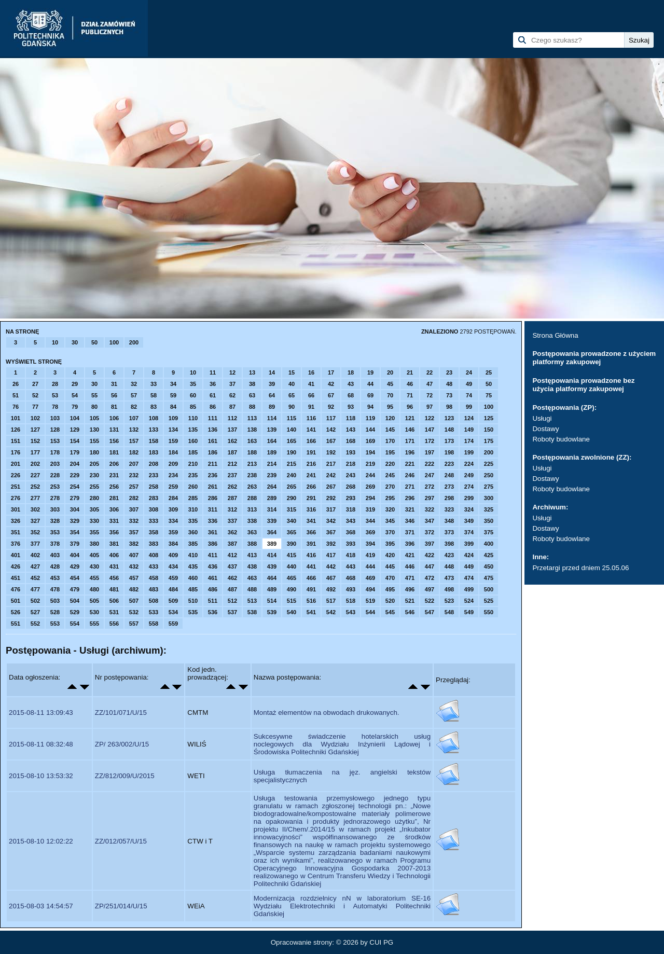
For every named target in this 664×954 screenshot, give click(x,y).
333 (153, 521)
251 (15, 486)
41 (311, 384)
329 (74, 521)
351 (15, 532)
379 (74, 544)
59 (173, 395)
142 (331, 429)
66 (311, 395)
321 (409, 509)
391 (311, 544)
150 (488, 429)
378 (55, 544)
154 (74, 441)
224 (469, 464)
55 (94, 395)
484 (173, 589)
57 (134, 395)
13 (252, 372)
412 (232, 555)
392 (331, 544)
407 (134, 555)
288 (252, 498)
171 (409, 441)
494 (370, 589)
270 (390, 486)
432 (134, 566)
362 (232, 532)
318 (350, 509)
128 (55, 429)
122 (429, 418)
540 (291, 612)
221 (409, 464)
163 (252, 441)
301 (15, 509)
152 (35, 441)
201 (15, 464)
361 (212, 532)
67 (331, 395)
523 (449, 601)
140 (291, 429)
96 (410, 407)
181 (114, 452)
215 (291, 464)
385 (193, 544)
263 (252, 486)
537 (232, 612)
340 (291, 521)
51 (15, 395)
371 (409, 532)
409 (173, 555)
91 (311, 407)
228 (55, 475)
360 (193, 532)
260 (193, 486)
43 (351, 384)
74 (469, 395)
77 (35, 407)
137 (232, 429)
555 (94, 623)
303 (55, 509)
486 (212, 589)
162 (232, 441)
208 (153, 464)
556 (114, 623)
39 (272, 384)
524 (469, 601)
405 (94, 555)
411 (212, 555)
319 (370, 509)
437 (232, 566)
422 (429, 555)
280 (94, 498)
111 (212, 418)
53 (55, 395)
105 (94, 418)
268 (350, 486)
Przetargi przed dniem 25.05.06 (580, 568)
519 (370, 601)
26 (15, 384)
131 (114, 429)
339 (271, 521)
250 (488, 475)
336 (212, 521)
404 (74, 555)
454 (74, 578)
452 (35, 578)
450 (488, 566)
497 (429, 589)
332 (134, 521)
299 (469, 498)
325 (488, 509)
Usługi (541, 418)
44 (370, 384)
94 (370, 407)
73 (449, 395)
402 (35, 555)
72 (429, 395)
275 (488, 486)
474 (469, 578)
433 (153, 566)
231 (114, 475)
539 (271, 612)
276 (15, 498)
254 (74, 486)
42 (331, 384)
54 (75, 395)
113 (252, 418)
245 (390, 475)
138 (252, 429)
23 (449, 372)
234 (173, 475)
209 (173, 464)
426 (15, 566)
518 (350, 601)
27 (35, 384)
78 (55, 407)
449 (469, 566)
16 (311, 372)
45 (390, 384)
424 (469, 555)
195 (390, 452)
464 (271, 578)
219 (370, 464)
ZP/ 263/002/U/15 (122, 744)
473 (449, 578)
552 (35, 623)
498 (449, 589)
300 (488, 498)
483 (153, 589)
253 (55, 486)
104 (74, 418)
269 (370, 486)
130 (94, 429)
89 (272, 407)
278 (55, 498)
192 (331, 452)
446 (409, 566)
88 (252, 407)
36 (213, 384)
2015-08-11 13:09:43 (41, 712)
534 (173, 612)
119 (370, 418)
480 (94, 589)
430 (94, 566)
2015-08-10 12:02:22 (41, 841)
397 (429, 544)
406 (114, 555)
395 (390, 544)
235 (193, 475)
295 (390, 498)
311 (212, 509)
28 (55, 384)
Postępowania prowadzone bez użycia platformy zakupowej (583, 385)
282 (134, 498)
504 (74, 601)
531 (114, 612)
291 (311, 498)
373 (449, 532)
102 (35, 418)
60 (193, 395)
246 (409, 475)
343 (350, 521)
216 (311, 464)
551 (15, 623)
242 (331, 475)
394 (370, 544)
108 (153, 418)
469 (370, 578)
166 (311, 441)
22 (429, 372)
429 (74, 566)
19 (370, 372)
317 (331, 509)
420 (390, 555)
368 (350, 532)
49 (469, 384)
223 (449, 464)
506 (114, 601)
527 (35, 612)
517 (331, 601)
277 (35, 498)
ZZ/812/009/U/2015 (125, 776)
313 (252, 509)
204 (74, 464)
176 (15, 452)
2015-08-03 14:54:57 (41, 906)
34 (173, 384)
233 (153, 475)
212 (232, 464)
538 (252, 612)
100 (114, 342)
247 (429, 475)
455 (94, 578)
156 (114, 441)
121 (409, 418)
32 (134, 384)
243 (350, 475)
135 (193, 429)
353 (55, 532)
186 (212, 452)
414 (271, 555)
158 (153, 441)
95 (390, 407)
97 (429, 407)
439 (271, 566)
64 (272, 395)
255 (94, 486)
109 (173, 418)
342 (331, 521)
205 (94, 464)
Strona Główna (555, 335)
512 (232, 601)
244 (370, 475)
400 (488, 544)
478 (55, 589)
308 (153, 509)
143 (350, 429)
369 (370, 532)
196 (409, 452)
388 (252, 544)
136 (212, 429)
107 (134, 418)
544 (370, 612)
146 (409, 429)
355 (94, 532)
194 (370, 452)
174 (469, 441)
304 (74, 509)
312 (232, 509)
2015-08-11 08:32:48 (41, 744)
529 (74, 612)
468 (350, 578)
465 (291, 578)
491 (311, 589)
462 (232, 578)
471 (409, 578)
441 (311, 566)
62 (232, 395)
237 (232, 475)
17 (331, 372)
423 (449, 555)
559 (173, 623)
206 (114, 464)
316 (311, 509)
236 (212, 475)
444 (370, 566)
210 (193, 464)
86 (213, 407)
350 (488, 521)
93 (351, 407)
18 (351, 372)
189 (271, 452)
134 (173, 429)
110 (193, 418)
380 (94, 544)
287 (232, 498)
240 (291, 475)
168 (350, 441)
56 (114, 395)
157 (134, 441)
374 (469, 532)
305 (94, 509)
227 (35, 475)
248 (449, 475)
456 (114, 578)
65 (291, 395)
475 (488, 578)
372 (429, 532)
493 (350, 589)
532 (134, 612)
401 (15, 555)
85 (193, 407)
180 (94, 452)
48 (449, 384)
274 (469, 486)
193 (350, 452)
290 (291, 498)
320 (390, 509)
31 (114, 384)
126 (15, 429)
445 (390, 566)
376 (15, 544)
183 (153, 452)
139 (271, 429)
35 (193, 384)
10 (55, 342)
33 (153, 384)
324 (469, 509)
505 (94, 601)
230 (94, 475)
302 (35, 509)
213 (252, 464)
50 (94, 342)
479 (74, 589)
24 (469, 372)
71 (410, 395)
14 (272, 372)
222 (429, 464)
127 (35, 429)
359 (173, 532)
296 (409, 498)
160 (193, 441)
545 (390, 612)
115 (291, 418)
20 (390, 372)
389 (271, 544)
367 (331, 532)
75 (489, 395)
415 (291, 555)
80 (94, 407)
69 (370, 395)
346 (409, 521)
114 (271, 418)
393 (350, 544)
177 (35, 452)
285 (193, 498)
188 (252, 452)
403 (55, 555)
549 (469, 612)
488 (252, 589)
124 (469, 418)
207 (134, 464)
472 (429, 578)
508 (153, 601)
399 (469, 544)
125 (488, 418)
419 (370, 555)
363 (252, 532)
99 (469, 407)
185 (193, 452)
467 (331, 578)
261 (212, 486)
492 (331, 589)
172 (429, 441)
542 (331, 612)
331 (114, 521)
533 (153, 612)
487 (232, 589)
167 (331, 441)
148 (449, 429)
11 (213, 372)
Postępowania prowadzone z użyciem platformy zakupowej (594, 358)
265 (291, 486)
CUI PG (381, 942)
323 (449, 509)
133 (153, 429)
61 (213, 395)
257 (134, 486)
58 (153, 395)
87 (232, 407)
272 (429, 486)
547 (429, 612)
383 (153, 544)
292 (331, 498)
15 (291, 372)
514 (271, 601)
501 (15, 601)
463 (252, 578)
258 (153, 486)
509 (173, 601)
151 (15, 441)
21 (410, 372)
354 (74, 532)
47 (429, 384)
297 (429, 498)
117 (331, 418)
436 (212, 566)
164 (271, 441)
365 (291, 532)
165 (291, 441)
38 (252, 384)
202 (35, 464)
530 (94, 612)
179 (74, 452)
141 (311, 429)
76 (15, 407)
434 (173, 566)
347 (429, 521)
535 (193, 612)
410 (193, 555)
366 (311, 532)
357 (134, 532)
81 (114, 407)
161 (212, 441)
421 (409, 555)
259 (173, 486)
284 (173, 498)
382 (134, 544)
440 (291, 566)
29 (75, 384)
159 (173, 441)
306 (114, 509)
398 (449, 544)
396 (409, 544)
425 (488, 555)
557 (134, 623)
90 (291, 407)
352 (35, 532)
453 (55, 578)
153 (55, 441)
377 (35, 544)
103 (55, 418)
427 (35, 566)
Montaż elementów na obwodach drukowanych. (326, 712)
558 (153, 623)
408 (153, 555)
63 (252, 395)
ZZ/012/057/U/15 (121, 841)
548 (449, 612)
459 (173, 578)
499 (469, 589)
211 (212, 464)
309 (173, 509)
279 (74, 498)
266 (311, 486)
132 (134, 429)
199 (469, 452)
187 (232, 452)
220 (390, 464)
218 (350, 464)
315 (291, 509)
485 (193, 589)
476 (15, 589)
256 (114, 486)
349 (469, 521)
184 (173, 452)
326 (15, 521)
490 (291, 589)
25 (489, 372)
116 (311, 418)
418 (350, 555)
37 (232, 384)
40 (291, 384)
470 (390, 578)
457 (134, 578)
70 (390, 395)
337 (232, 521)
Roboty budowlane (560, 439)
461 (212, 578)
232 (134, 475)
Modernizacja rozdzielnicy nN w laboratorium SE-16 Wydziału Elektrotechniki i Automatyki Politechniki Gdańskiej (342, 906)
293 (350, 498)
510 (193, 601)
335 (193, 521)
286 (212, 498)
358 (153, 532)
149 (469, 429)
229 (74, 475)
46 (410, 384)
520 (390, 601)
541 (311, 612)
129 (74, 429)
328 (55, 521)
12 (232, 372)
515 (291, 601)
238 (252, 475)
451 (15, 578)
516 (311, 601)
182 (134, 452)
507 (134, 601)
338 (252, 521)
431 (114, 566)
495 (390, 589)
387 (232, 544)
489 (271, 589)
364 (271, 532)
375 (488, 532)
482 (134, 589)
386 (212, 544)
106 (114, 418)
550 (488, 612)
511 (212, 601)
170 (390, 441)
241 (311, 475)
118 (350, 418)
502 (35, 601)
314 (271, 509)
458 (153, 578)
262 (232, 486)
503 (55, 601)
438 (252, 566)
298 (449, 498)
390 (291, 544)
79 (75, 407)
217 (331, 464)
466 (311, 578)
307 (134, 509)
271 (409, 486)
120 (390, 418)
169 (370, 441)
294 (370, 498)
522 (429, 601)
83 (153, 407)
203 (55, 464)
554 (74, 623)
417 (331, 555)
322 (429, 509)
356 (114, 532)
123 (449, 418)
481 (114, 589)
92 (331, 407)
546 (409, 612)
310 (193, 509)
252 (35, 486)
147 (429, 429)
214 (271, 464)
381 (114, 544)
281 (114, 498)
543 (350, 612)
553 (55, 623)
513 (252, 601)
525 (488, 601)
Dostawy (545, 429)
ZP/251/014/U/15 (121, 906)
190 (291, 452)
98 (449, 407)
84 (173, 407)
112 (232, 418)
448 (449, 566)
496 (409, 589)
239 (271, 475)
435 (193, 566)
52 (35, 395)
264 (271, 486)
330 (94, 521)
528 (55, 612)
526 (15, 612)
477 (35, 589)
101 (15, 418)
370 (390, 532)
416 (311, 555)
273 (449, 486)
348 (449, 521)
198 (449, 452)
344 (370, 521)
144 (370, 429)
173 (449, 441)
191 (311, 452)
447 (429, 566)
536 (212, 612)
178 (55, 452)
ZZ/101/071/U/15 (121, 712)
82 (134, 407)
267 (331, 486)
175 (488, 441)
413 (252, 555)
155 (94, 441)
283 (153, 498)
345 (390, 521)
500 (488, 589)
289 (271, 498)
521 (409, 601)
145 (390, 429)
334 (173, 521)
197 (429, 452)
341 (311, 521)
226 (15, 475)
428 (55, 566)
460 (193, 578)
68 (351, 395)
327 (35, 521)
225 (488, 464)
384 (173, 544)
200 (134, 342)
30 (75, 342)
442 (331, 566)
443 (350, 566)
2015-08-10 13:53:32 (41, 776)
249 (469, 475)
